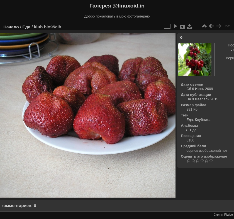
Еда (26, 26)
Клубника (202, 120)
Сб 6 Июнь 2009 (199, 89)
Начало (11, 26)
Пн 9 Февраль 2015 (202, 99)
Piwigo (228, 214)
